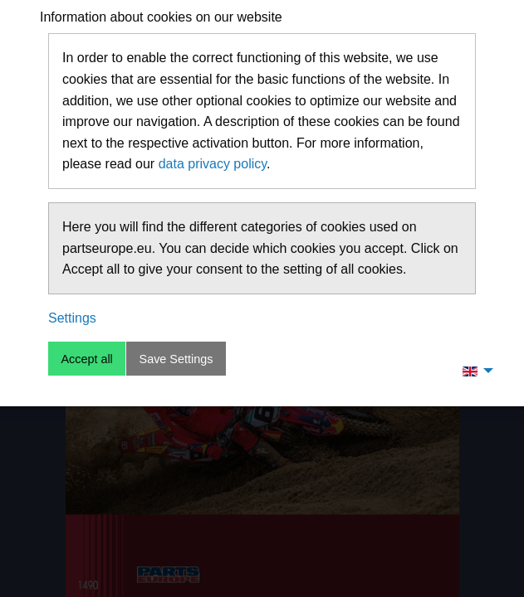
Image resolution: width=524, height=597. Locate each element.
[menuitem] (473, 370)
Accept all (86, 359)
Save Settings (176, 359)
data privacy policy (213, 164)
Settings (72, 318)
